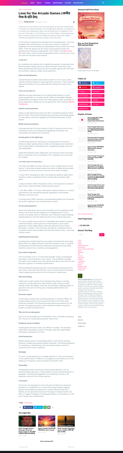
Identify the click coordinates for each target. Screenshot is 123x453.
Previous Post (24, 447)
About (79, 242)
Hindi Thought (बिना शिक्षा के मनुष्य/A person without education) (96, 148)
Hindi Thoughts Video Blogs (86, 249)
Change (80, 259)
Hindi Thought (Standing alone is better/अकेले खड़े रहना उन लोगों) (66, 430)
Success (80, 256)
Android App (81, 247)
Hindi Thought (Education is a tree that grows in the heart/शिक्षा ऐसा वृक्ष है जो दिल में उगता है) (96, 129)
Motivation (81, 252)
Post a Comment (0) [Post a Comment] (46, 441)
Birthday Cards (82, 266)
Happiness (81, 257)
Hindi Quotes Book (83, 245)
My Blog (47, 3)
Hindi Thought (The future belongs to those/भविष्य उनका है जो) (96, 157)
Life (79, 254)
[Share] (73, 21)
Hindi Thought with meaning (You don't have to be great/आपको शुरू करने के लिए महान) (95, 196)
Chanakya (81, 262)
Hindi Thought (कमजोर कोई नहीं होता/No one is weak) (46, 429)
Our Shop (68, 3)
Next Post (71, 447)
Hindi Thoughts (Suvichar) (85, 214)
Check (39, 3)
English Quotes (57, 3)
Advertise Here (78, 3)
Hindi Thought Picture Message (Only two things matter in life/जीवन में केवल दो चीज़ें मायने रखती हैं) (27, 431)
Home (32, 3)
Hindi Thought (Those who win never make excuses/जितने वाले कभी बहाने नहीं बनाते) (96, 186)
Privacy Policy (82, 323)
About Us (80, 320)
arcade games (27, 9)
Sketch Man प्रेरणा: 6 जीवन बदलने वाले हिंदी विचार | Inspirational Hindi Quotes (96, 119)
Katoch (80, 264)
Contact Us (81, 326)
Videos (80, 250)
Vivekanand (81, 261)
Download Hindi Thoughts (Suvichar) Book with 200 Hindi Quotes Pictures (96, 139)
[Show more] (52, 407)
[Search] (102, 2)
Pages (79, 243)
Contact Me (81, 269)
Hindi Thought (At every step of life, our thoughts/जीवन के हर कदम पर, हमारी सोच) (96, 166)
